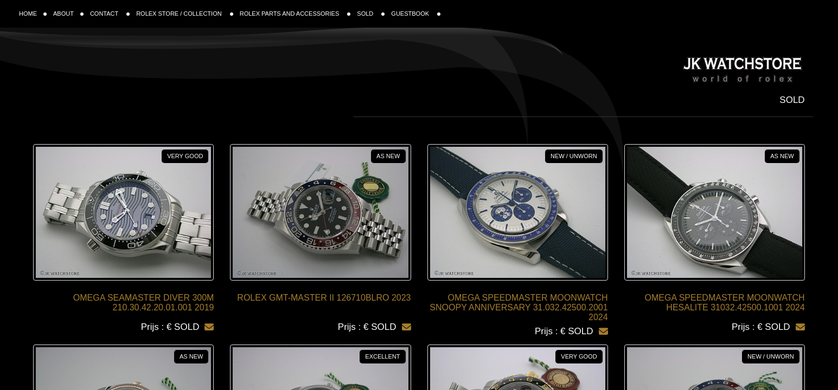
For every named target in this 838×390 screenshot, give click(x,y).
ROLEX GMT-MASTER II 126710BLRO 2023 (324, 297)
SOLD (371, 13)
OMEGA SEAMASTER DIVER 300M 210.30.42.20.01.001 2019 (143, 302)
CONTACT (110, 13)
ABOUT (68, 13)
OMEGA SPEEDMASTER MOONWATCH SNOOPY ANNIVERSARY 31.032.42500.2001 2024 (518, 307)
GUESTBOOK (415, 13)
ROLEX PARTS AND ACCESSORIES (295, 13)
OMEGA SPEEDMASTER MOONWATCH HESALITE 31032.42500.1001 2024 (725, 302)
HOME (33, 13)
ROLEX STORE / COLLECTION (184, 13)
